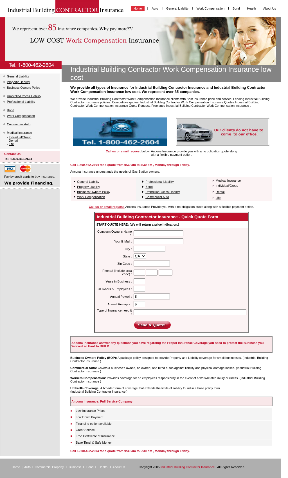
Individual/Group (20, 137)
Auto (155, 8)
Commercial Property (50, 467)
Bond (236, 8)
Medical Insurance (19, 132)
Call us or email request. (107, 206)
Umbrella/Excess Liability (24, 96)
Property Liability (18, 82)
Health (251, 8)
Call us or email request (123, 151)
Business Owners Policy (23, 87)
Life (11, 144)
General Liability (177, 8)
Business (75, 467)
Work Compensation (211, 8)
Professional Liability (21, 101)
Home (138, 8)
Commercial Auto (19, 124)
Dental (13, 140)
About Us (269, 8)
